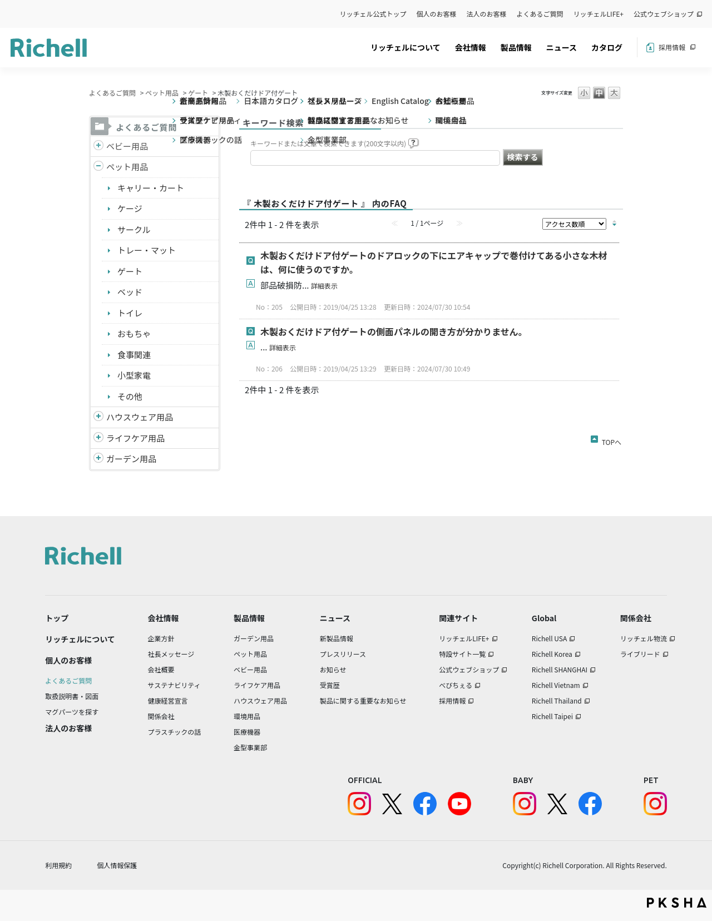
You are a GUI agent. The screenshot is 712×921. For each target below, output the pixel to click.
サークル (134, 229)
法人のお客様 (487, 13)
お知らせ (333, 669)
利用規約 (58, 865)
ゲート (198, 92)
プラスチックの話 (174, 731)
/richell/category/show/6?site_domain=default (98, 438)
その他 (129, 396)
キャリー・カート (150, 188)
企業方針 (161, 638)
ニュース (561, 47)
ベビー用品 (127, 146)
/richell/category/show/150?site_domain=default (98, 459)
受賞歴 (330, 685)
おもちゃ (134, 333)
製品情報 (516, 47)
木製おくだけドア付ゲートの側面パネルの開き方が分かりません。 (393, 331)
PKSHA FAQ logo (676, 902)
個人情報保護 (117, 865)
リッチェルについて (405, 47)
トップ (56, 617)
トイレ (129, 313)
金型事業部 (250, 747)
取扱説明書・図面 (71, 696)
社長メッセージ (171, 653)
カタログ (606, 47)
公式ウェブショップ (664, 13)
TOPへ (611, 440)
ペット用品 (162, 92)
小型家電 (134, 375)
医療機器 (247, 731)
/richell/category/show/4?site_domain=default (98, 167)
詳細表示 (324, 285)
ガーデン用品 (131, 458)
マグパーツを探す (71, 711)
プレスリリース (343, 653)
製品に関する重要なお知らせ (363, 700)
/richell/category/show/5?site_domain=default (98, 146)
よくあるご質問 (540, 13)
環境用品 (247, 716)
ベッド (129, 292)
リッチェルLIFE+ (598, 13)
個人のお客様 (437, 13)
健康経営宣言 (168, 700)
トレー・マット (146, 250)
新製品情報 (336, 638)
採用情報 (672, 47)
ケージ (129, 208)
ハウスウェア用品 (139, 417)
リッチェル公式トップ (373, 13)
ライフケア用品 (135, 438)
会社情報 (470, 47)
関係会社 (161, 716)
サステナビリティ (174, 685)
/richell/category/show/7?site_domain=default (98, 417)
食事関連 (134, 354)
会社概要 (161, 669)
